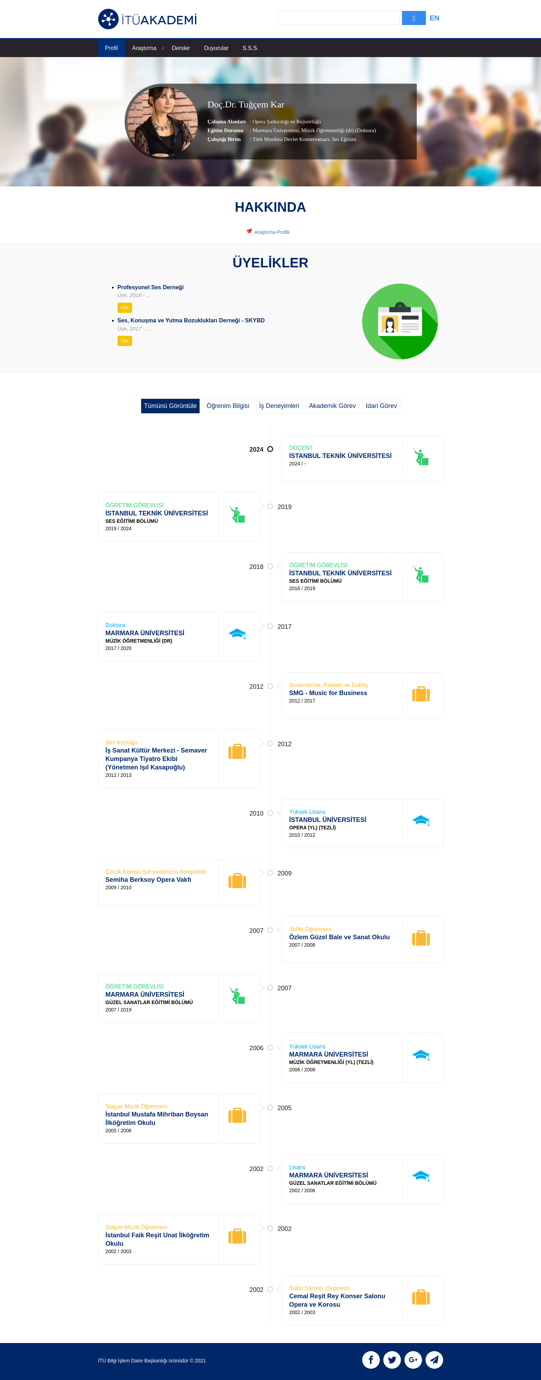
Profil (111, 48)
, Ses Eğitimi (342, 139)
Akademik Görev (332, 405)
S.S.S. (250, 48)
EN (435, 18)
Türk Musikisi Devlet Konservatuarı (290, 139)
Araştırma (148, 48)
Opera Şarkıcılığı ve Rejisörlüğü (286, 121)
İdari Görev (381, 405)
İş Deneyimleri (279, 405)
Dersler (181, 48)
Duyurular (216, 48)
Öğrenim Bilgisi (228, 405)
